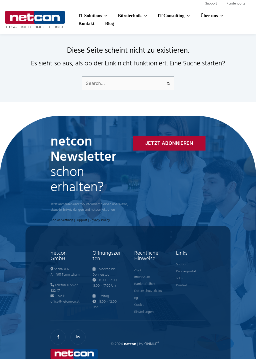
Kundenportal (186, 271)
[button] (104, 14)
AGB (137, 270)
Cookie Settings (61, 220)
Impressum (142, 277)
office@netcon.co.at (65, 302)
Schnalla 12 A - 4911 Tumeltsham (65, 272)
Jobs (179, 278)
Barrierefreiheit (145, 284)
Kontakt (182, 285)
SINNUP (151, 344)
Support (81, 220)
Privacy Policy (100, 220)
